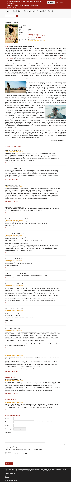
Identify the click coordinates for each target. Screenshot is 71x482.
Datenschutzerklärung (10, 473)
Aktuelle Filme (17, 11)
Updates (6, 476)
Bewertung (8, 429)
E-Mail (6, 422)
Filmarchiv (50, 11)
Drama (29, 32)
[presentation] (18, 458)
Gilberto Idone (37, 37)
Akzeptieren (51, 2)
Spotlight (43, 11)
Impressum (7, 475)
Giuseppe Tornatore (33, 34)
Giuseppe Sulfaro (41, 36)
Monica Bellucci (32, 36)
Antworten (15, 163)
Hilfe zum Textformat (58, 445)
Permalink (8, 163)
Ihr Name (7, 418)
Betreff (7, 425)
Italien (29, 27)
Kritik (6, 46)
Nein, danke (59, 2)
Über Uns (7, 477)
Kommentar (8, 432)
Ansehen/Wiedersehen (31, 11)
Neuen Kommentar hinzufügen (13, 146)
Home (8, 11)
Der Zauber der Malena (10, 399)
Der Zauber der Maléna (10, 377)
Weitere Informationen (13, 7)
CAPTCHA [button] (8, 452)
